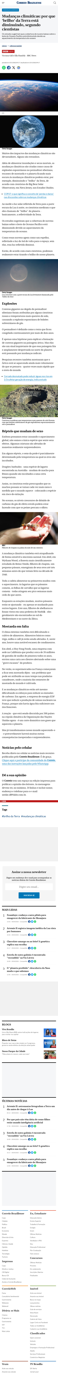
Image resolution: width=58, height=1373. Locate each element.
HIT (3, 1325)
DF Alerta (33, 1368)
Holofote (5, 1250)
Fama (4, 1293)
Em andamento (35, 1269)
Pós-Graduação (35, 1250)
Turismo (5, 1257)
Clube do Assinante (9, 1279)
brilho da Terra (11, 816)
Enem (32, 1231)
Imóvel (34, 1288)
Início (4, 46)
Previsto (33, 1266)
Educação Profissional (37, 1247)
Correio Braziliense (13, 1213)
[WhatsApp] (4, 68)
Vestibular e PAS (36, 1241)
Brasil (4, 1228)
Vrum (5, 1364)
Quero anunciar (35, 1338)
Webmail (5, 1306)
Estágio (32, 1228)
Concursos (36, 1258)
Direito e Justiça (7, 1269)
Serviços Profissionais (37, 1354)
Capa (4, 1218)
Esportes (5, 1241)
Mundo (4, 1234)
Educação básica (36, 1218)
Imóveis (33, 1341)
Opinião (4, 1247)
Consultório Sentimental (10, 1296)
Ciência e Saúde (16, 46)
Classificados (37, 1333)
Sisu (31, 1244)
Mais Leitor (6, 1331)
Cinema (4, 1315)
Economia (5, 1231)
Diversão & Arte (7, 1237)
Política (4, 1224)
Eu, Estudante (38, 1213)
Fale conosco (34, 1254)
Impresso (7, 1261)
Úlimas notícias (35, 1306)
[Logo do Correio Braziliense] (29, 2)
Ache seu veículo (8, 1368)
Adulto (32, 1351)
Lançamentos (35, 1303)
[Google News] (18, 68)
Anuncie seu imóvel (37, 1296)
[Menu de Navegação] (3, 3)
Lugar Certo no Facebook (39, 1322)
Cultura (32, 1237)
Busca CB (5, 1275)
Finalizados (34, 1275)
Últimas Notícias (36, 1234)
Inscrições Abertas (36, 1272)
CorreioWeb (9, 1288)
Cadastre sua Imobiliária (38, 1329)
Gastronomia (6, 1300)
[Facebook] (9, 68)
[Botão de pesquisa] (55, 3)
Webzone (5, 1303)
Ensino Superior (35, 1221)
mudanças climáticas (34, 816)
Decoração (34, 1316)
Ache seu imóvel (35, 1293)
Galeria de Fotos (36, 1319)
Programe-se (6, 1318)
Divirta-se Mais (10, 1310)
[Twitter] (14, 68)
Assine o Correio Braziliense (12, 1282)
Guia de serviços (36, 1309)
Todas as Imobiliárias (37, 1326)
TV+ (3, 1328)
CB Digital (5, 1272)
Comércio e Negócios (37, 1357)
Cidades (5, 1221)
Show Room (34, 1313)
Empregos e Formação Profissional (42, 1348)
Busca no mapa (35, 1300)
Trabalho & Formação (37, 1224)
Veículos (33, 1344)
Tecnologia (5, 1254)
